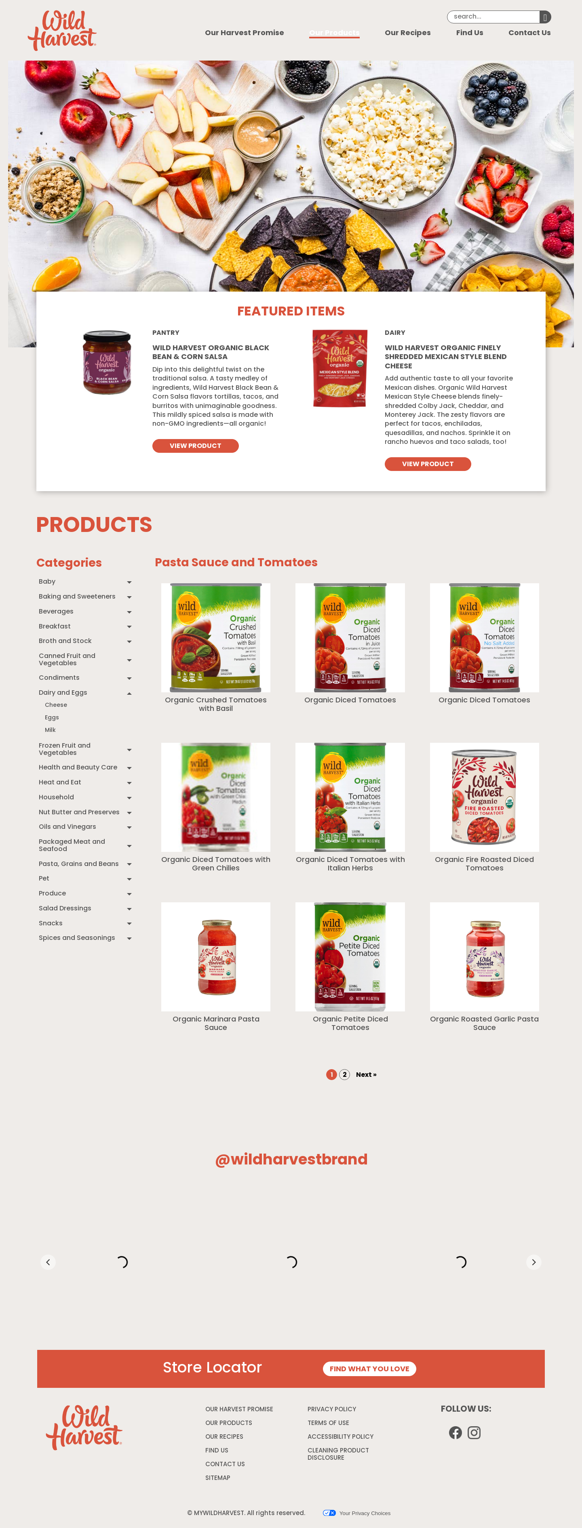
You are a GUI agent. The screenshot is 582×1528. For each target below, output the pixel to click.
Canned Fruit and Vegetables (67, 660)
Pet (44, 879)
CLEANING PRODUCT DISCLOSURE (338, 1456)
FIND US (216, 1451)
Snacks (51, 924)
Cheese (56, 705)
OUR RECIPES (224, 1437)
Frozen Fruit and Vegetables (65, 750)
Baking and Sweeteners (77, 597)
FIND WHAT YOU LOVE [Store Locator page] (369, 1369)
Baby (47, 582)
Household (56, 797)
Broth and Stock (65, 641)
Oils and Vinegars (67, 827)
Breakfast (55, 627)
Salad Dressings (65, 909)
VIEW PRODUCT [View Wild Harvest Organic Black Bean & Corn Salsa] (195, 446)
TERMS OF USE (329, 1425)
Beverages (56, 612)
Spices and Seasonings (77, 938)
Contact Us (529, 33)
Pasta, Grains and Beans (79, 864)
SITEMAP (217, 1478)
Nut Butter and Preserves (79, 812)
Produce (52, 894)
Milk (50, 730)
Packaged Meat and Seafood (72, 846)
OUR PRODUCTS (228, 1424)
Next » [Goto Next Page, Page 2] (366, 1075)
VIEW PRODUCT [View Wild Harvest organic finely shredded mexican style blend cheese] (428, 464)
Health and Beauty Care (78, 768)
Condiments (59, 678)
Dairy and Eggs (63, 693)
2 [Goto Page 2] (345, 1075)
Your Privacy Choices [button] (356, 1513)
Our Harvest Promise (244, 33)
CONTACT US (225, 1465)
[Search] (493, 17)
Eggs (52, 718)
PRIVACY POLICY (333, 1411)
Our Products (334, 33)
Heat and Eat (60, 783)
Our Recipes (408, 33)
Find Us (469, 33)
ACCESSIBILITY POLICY (341, 1438)
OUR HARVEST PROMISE (239, 1410)
